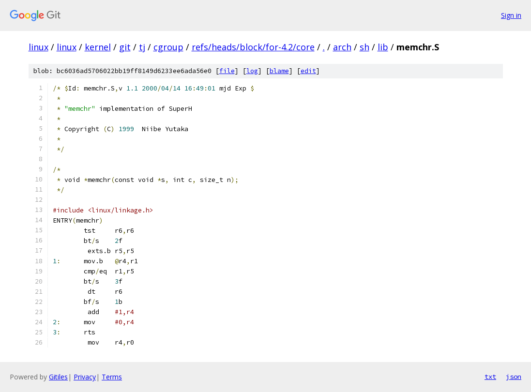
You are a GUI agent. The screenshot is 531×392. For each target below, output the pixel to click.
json (513, 376)
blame (279, 71)
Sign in (511, 15)
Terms (112, 376)
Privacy (85, 376)
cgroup (168, 47)
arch (342, 47)
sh (364, 47)
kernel (98, 47)
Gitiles (58, 376)
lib (383, 47)
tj (142, 47)
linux (38, 47)
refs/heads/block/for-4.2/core (253, 47)
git (125, 47)
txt (490, 376)
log (252, 71)
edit (308, 71)
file (227, 71)
